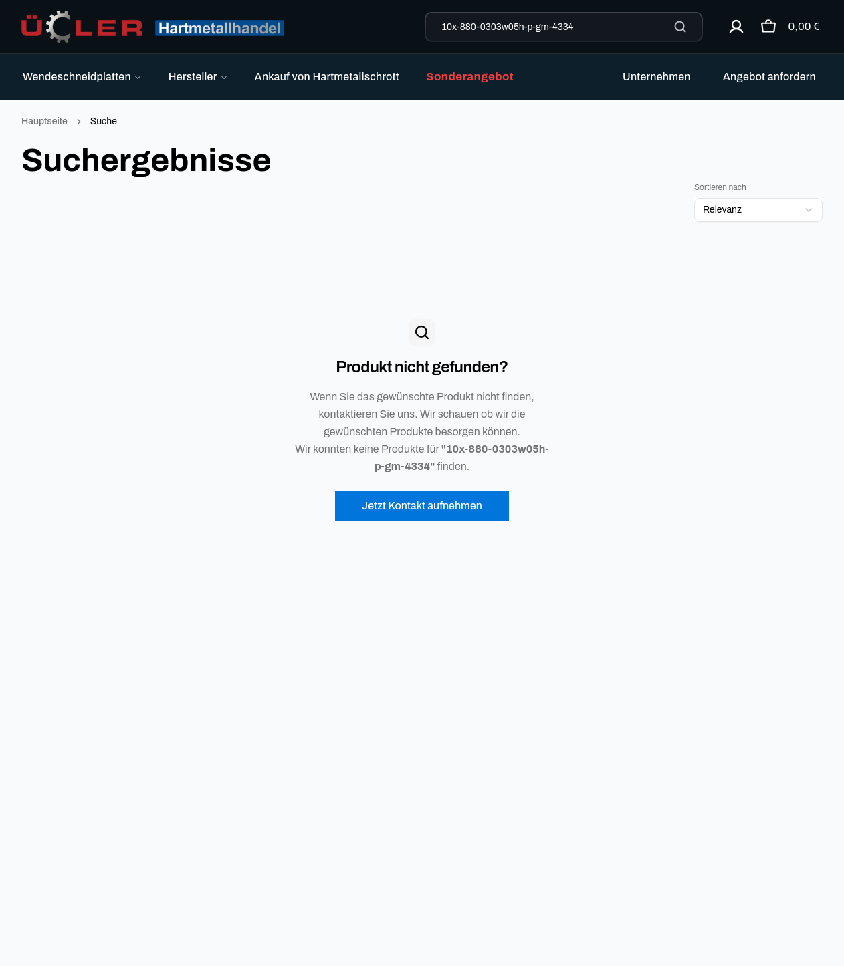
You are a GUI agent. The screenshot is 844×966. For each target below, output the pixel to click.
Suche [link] (103, 121)
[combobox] (758, 210)
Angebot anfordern (769, 76)
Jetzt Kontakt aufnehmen (422, 505)
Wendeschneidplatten (82, 76)
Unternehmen (657, 76)
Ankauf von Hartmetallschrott (327, 76)
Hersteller (198, 76)
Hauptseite (44, 121)
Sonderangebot (470, 76)
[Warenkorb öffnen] (787, 26)
